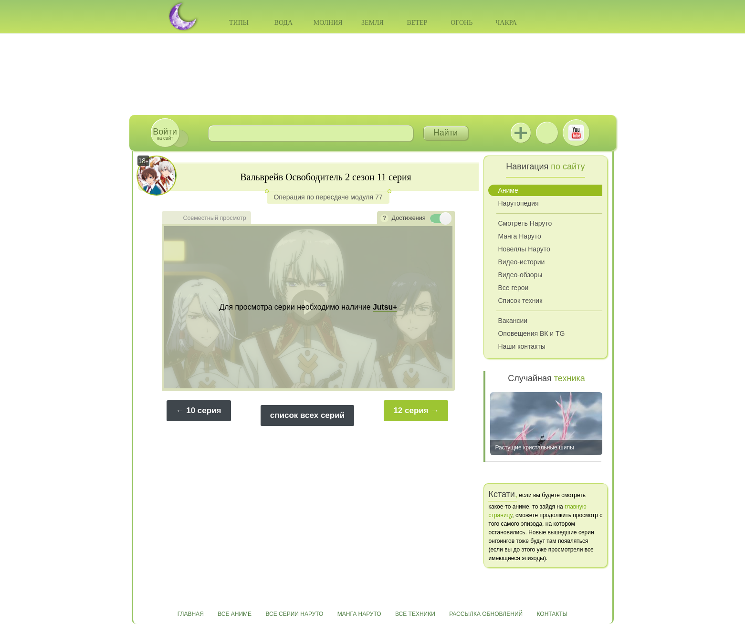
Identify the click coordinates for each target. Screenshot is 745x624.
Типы (239, 22)
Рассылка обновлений (486, 614)
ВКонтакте (547, 133)
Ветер (417, 22)
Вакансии (512, 320)
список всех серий (307, 415)
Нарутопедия (518, 203)
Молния (328, 22)
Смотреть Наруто (525, 223)
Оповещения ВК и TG (531, 333)
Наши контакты (521, 346)
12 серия (410, 410)
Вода (283, 22)
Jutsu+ (521, 133)
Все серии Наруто (294, 614)
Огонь (461, 22)
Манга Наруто (519, 236)
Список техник (520, 300)
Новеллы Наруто (524, 249)
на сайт (165, 134)
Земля (372, 22)
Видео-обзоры (520, 275)
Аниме (508, 190)
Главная (191, 614)
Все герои (513, 287)
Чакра (506, 22)
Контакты (552, 614)
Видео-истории (521, 262)
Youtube (576, 132)
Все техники (415, 614)
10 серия (203, 410)
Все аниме (235, 614)
